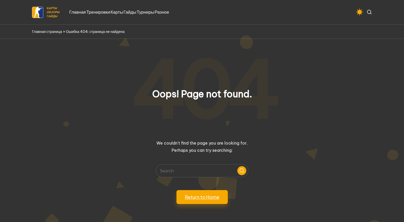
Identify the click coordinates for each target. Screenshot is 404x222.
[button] (241, 170)
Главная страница (47, 31)
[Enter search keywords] (202, 170)
